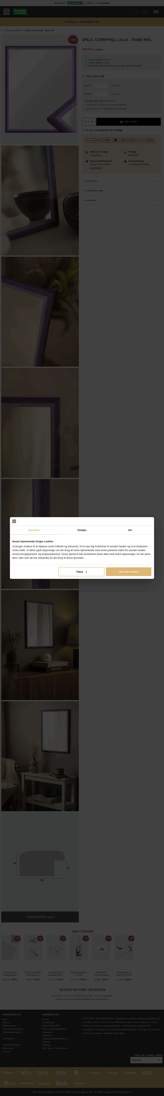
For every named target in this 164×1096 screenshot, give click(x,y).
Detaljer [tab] (82, 530)
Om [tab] (130, 530)
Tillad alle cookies (128, 571)
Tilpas (81, 571)
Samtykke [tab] (34, 530)
